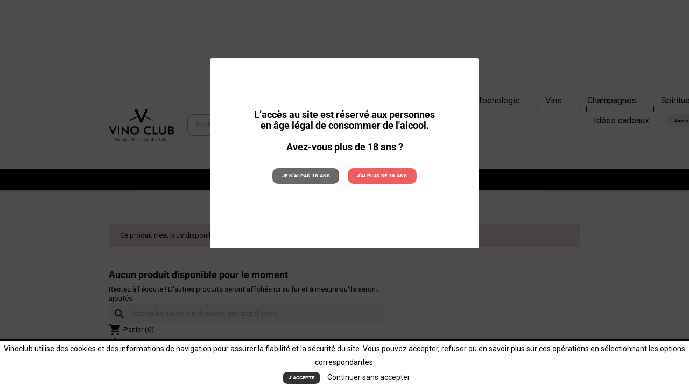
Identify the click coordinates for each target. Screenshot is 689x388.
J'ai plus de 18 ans (382, 175)
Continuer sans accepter (368, 377)
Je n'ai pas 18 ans (306, 175)
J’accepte (301, 377)
